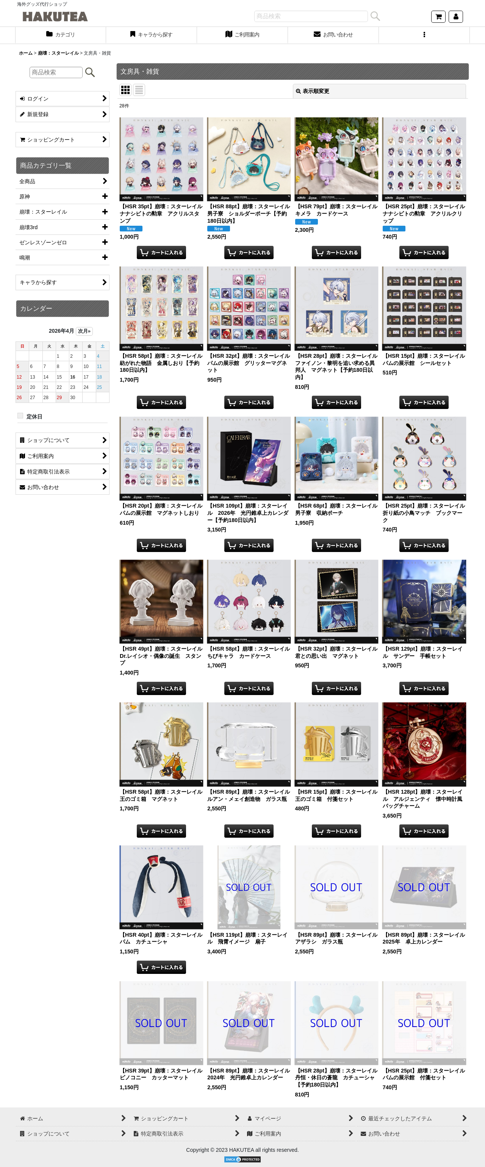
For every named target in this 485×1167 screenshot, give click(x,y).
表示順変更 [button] (312, 91)
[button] (424, 35)
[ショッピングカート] (438, 17)
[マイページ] (456, 17)
